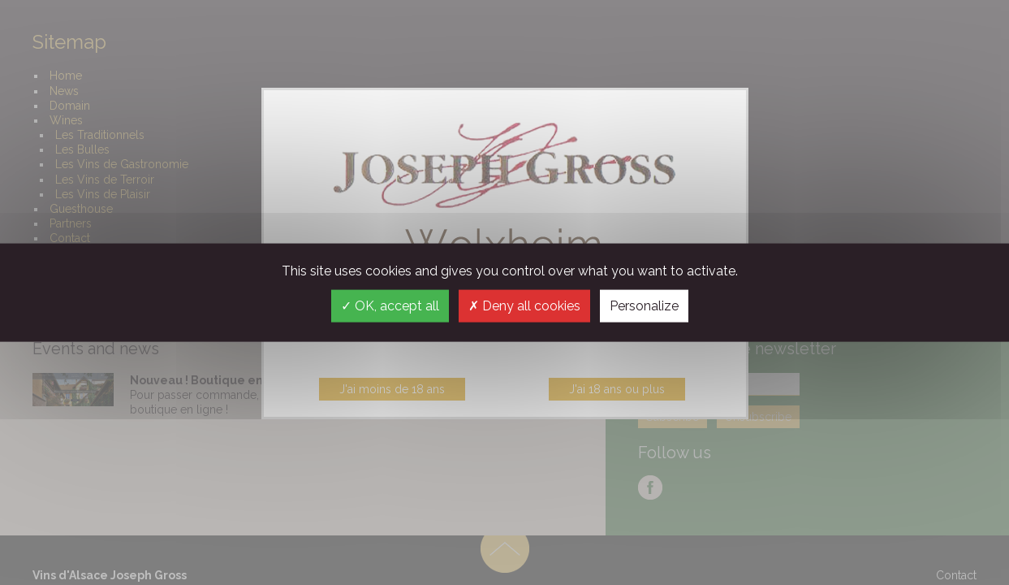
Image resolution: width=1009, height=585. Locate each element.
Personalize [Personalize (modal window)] (644, 305)
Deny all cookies (524, 305)
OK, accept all (390, 305)
